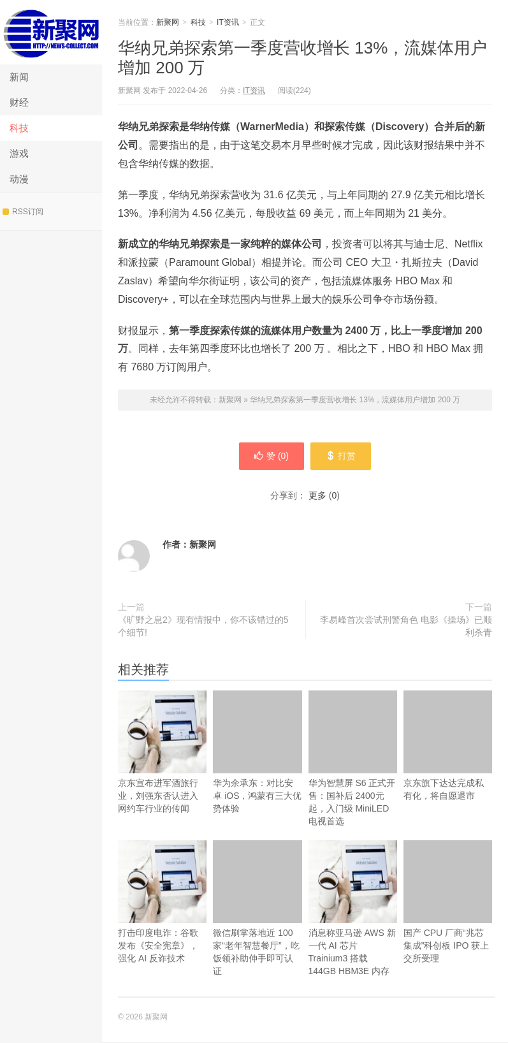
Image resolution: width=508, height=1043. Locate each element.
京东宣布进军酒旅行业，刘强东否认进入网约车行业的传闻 (162, 771)
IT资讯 (228, 22)
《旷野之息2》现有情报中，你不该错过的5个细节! (203, 626)
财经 (19, 102)
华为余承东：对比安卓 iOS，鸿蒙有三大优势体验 (257, 752)
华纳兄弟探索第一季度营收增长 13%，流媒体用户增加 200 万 (355, 399)
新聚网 (51, 32)
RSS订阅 (23, 211)
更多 (317, 496)
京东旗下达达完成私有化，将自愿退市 (447, 746)
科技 (19, 127)
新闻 (19, 76)
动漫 (19, 178)
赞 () (271, 456)
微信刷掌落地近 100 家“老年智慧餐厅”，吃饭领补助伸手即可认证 (257, 909)
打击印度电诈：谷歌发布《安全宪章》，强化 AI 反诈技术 (162, 921)
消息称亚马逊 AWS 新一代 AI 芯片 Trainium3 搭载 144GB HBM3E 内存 (352, 927)
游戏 (19, 153)
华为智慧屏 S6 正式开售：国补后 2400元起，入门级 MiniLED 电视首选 (352, 759)
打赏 (341, 456)
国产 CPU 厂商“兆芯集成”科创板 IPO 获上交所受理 (447, 902)
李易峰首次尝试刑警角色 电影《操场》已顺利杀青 (406, 626)
